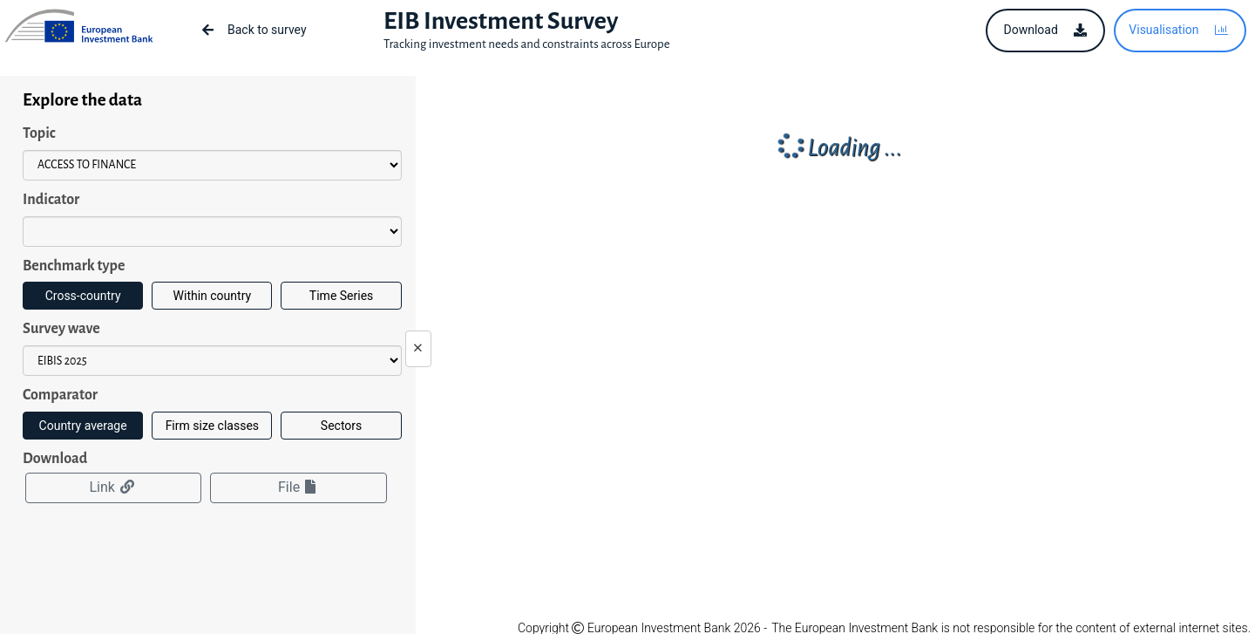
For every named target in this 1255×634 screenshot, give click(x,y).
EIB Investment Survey (500, 21)
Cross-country (83, 296)
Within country (212, 296)
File (298, 487)
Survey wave (61, 329)
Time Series (341, 296)
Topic (39, 133)
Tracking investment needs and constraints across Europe (526, 44)
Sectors (341, 426)
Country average (83, 426)
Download (55, 459)
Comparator (60, 395)
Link (113, 487)
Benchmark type (74, 266)
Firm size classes (212, 426)
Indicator (51, 200)
